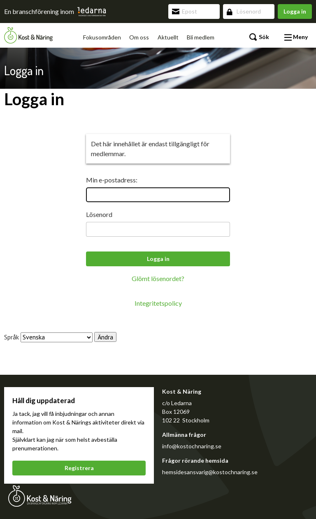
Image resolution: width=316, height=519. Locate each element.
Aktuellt (168, 37)
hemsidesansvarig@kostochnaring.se (210, 471)
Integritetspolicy (158, 303)
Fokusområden (102, 37)
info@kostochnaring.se (191, 446)
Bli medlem (200, 37)
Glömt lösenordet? (158, 278)
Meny (296, 37)
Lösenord (99, 214)
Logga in (294, 11)
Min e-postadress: (111, 180)
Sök (259, 37)
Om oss (139, 37)
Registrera (79, 467)
